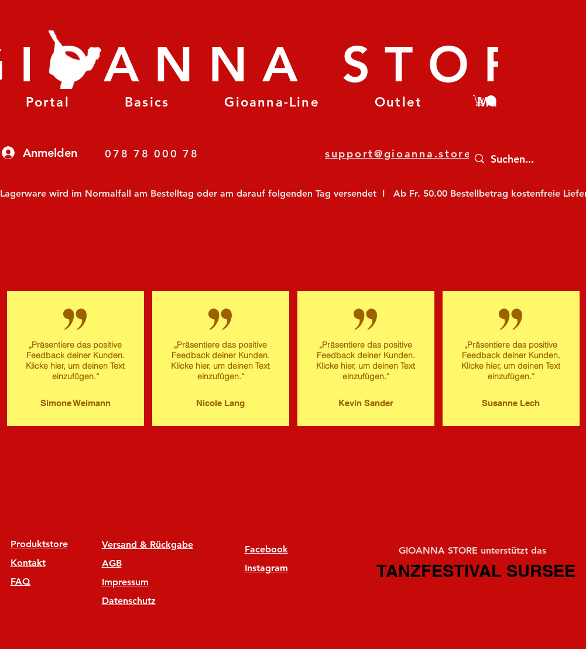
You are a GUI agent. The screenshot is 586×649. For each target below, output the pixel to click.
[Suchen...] (526, 159)
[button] (147, 102)
